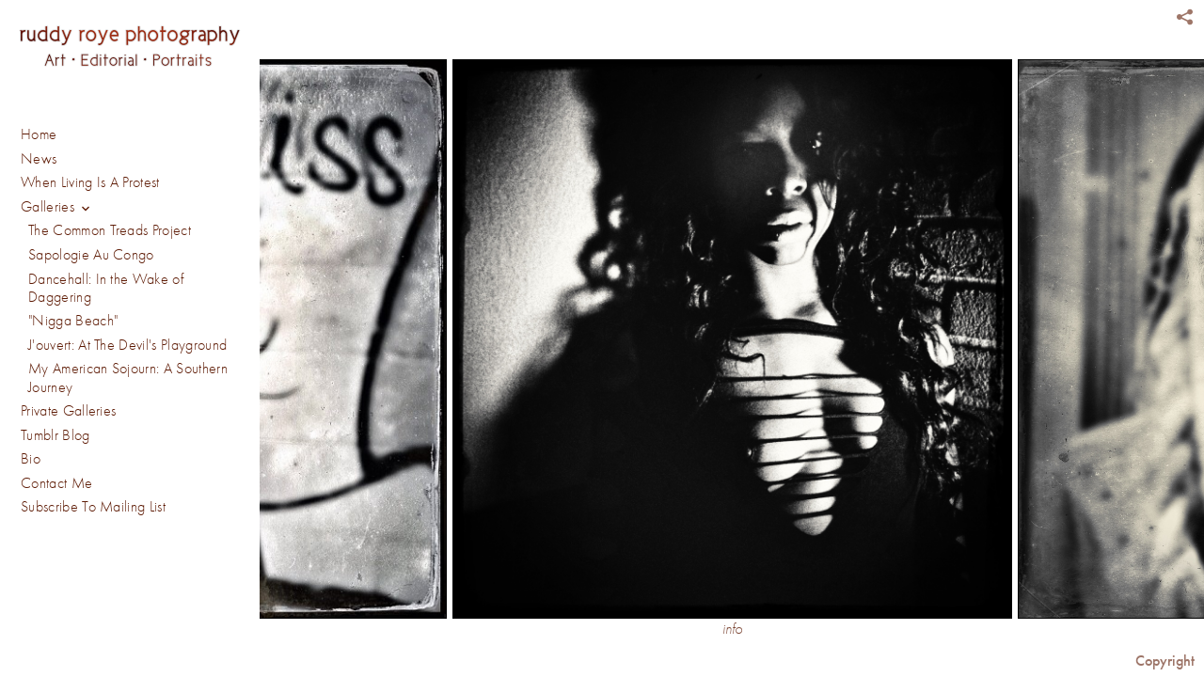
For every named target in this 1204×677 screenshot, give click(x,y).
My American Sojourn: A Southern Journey (128, 377)
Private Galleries (68, 410)
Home (38, 134)
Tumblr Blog (55, 435)
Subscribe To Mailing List (93, 506)
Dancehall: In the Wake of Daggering (105, 288)
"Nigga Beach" (73, 320)
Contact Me (56, 483)
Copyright (1165, 660)
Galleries (59, 208)
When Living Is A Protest (90, 182)
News (38, 158)
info (732, 629)
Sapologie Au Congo (91, 254)
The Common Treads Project (109, 230)
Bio (30, 458)
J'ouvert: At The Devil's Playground (127, 345)
